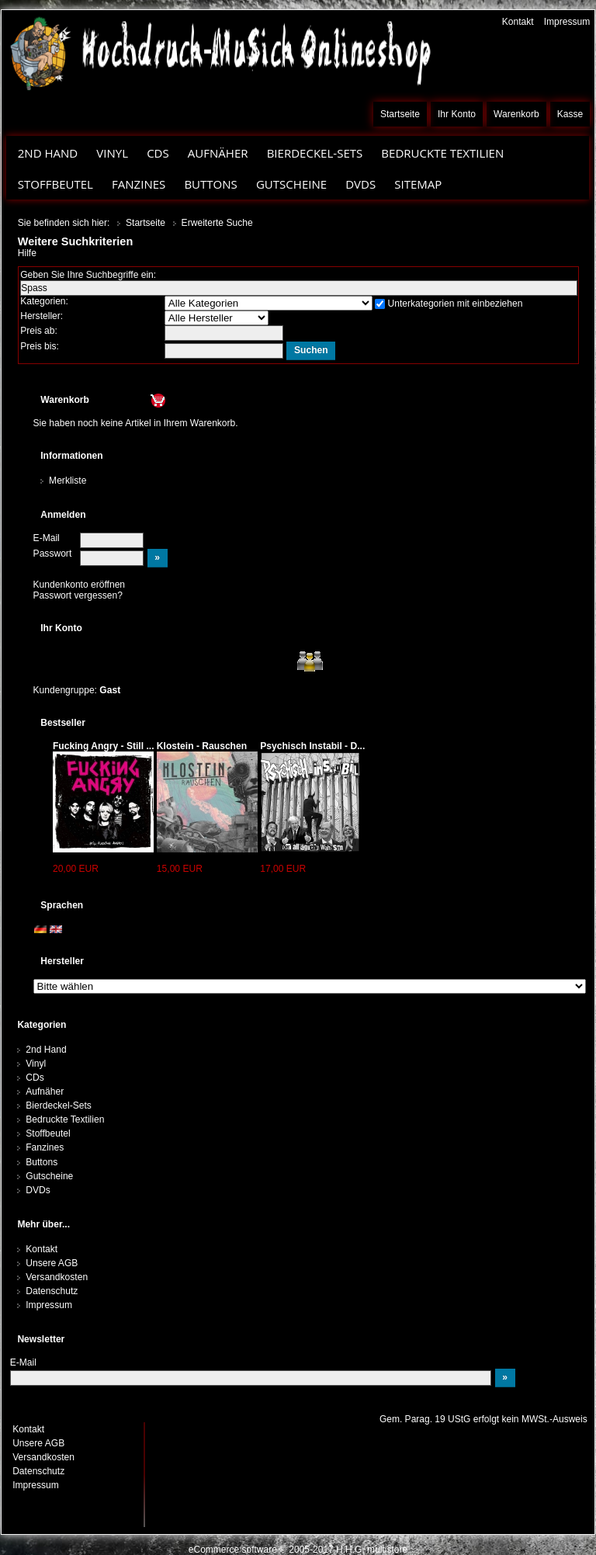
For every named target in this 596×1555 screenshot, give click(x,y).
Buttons (210, 184)
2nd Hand (48, 153)
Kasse (570, 114)
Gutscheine (291, 184)
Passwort (52, 553)
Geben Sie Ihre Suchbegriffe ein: (88, 274)
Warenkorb (516, 114)
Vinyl (112, 153)
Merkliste (67, 480)
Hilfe (27, 253)
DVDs (360, 184)
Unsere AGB (52, 1263)
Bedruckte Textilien (442, 153)
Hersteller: (41, 316)
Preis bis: (39, 346)
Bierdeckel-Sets (315, 153)
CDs (158, 153)
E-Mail (46, 538)
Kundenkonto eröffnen (79, 584)
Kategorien (41, 1024)
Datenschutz (52, 1291)
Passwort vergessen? (78, 595)
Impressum (567, 21)
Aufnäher (218, 153)
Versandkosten (57, 1277)
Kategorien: (44, 301)
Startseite (400, 114)
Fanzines (138, 184)
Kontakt (518, 21)
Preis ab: (38, 330)
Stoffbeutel (55, 184)
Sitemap (418, 184)
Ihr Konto (457, 114)
